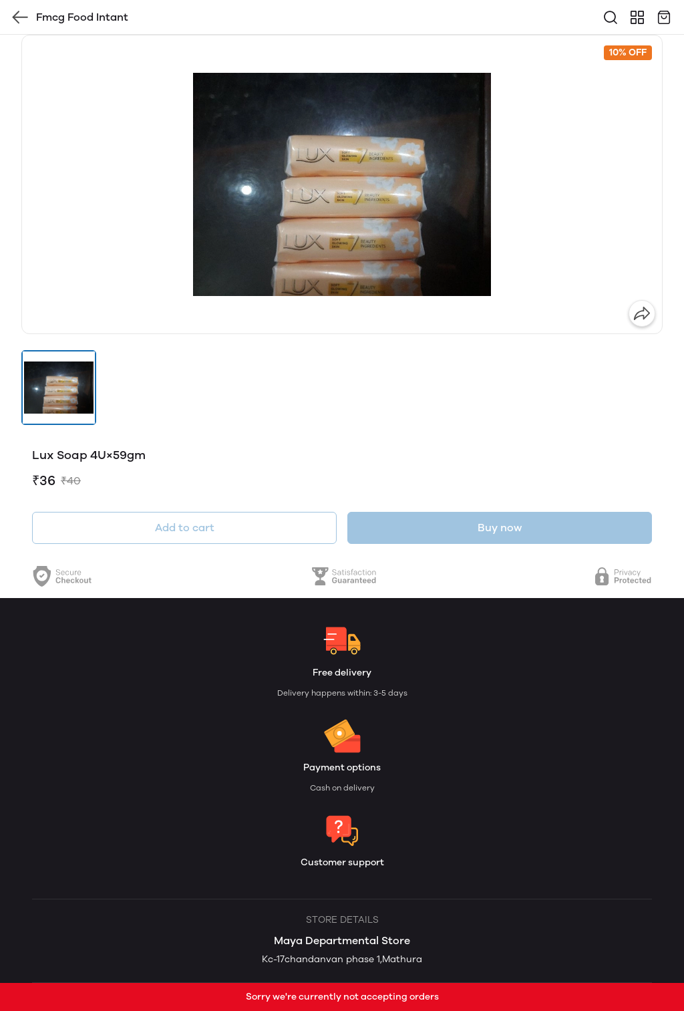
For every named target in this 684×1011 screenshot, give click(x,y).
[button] (58, 387)
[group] (342, 184)
